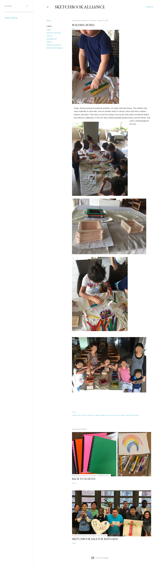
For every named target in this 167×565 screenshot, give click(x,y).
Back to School (84, 479)
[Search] (149, 7)
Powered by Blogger (100, 557)
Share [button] (49, 21)
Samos (49, 42)
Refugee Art (52, 39)
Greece (49, 36)
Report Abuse (11, 18)
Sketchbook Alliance (80, 7)
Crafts (49, 30)
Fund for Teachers (54, 33)
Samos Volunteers (54, 45)
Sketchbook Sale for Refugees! (95, 539)
